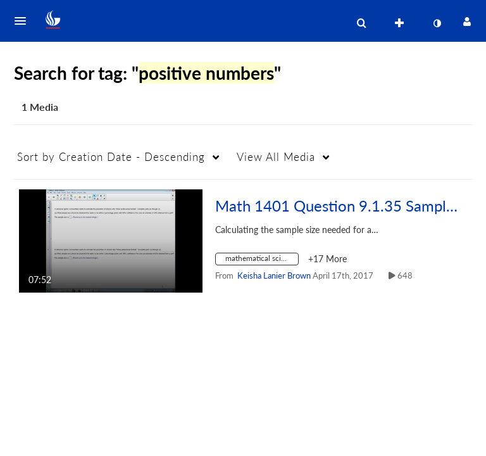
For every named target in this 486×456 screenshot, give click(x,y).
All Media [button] (276, 156)
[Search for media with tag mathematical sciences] (261, 260)
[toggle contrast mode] (436, 23)
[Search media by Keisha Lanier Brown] (274, 275)
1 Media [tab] (40, 107)
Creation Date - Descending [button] (111, 156)
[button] (24, 21)
